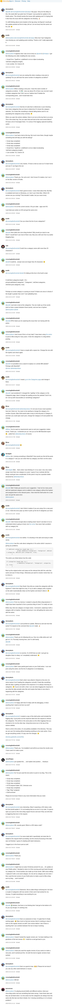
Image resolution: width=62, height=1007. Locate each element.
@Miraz (8, 429)
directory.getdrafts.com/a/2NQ (15, 737)
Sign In (11, 1)
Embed (18, 29)
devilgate (8, 453)
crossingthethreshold (13, 51)
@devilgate (9, 470)
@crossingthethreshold (18, 11)
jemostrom (9, 988)
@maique (28, 11)
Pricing (24, 1)
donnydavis (9, 9)
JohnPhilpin (9, 759)
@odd (7, 262)
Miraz (7, 406)
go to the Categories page (33, 379)
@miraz (8, 368)
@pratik (8, 11)
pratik (7, 35)
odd (7, 245)
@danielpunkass (16, 368)
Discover (17, 1)
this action (49, 334)
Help (28, 1)
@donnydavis (10, 38)
